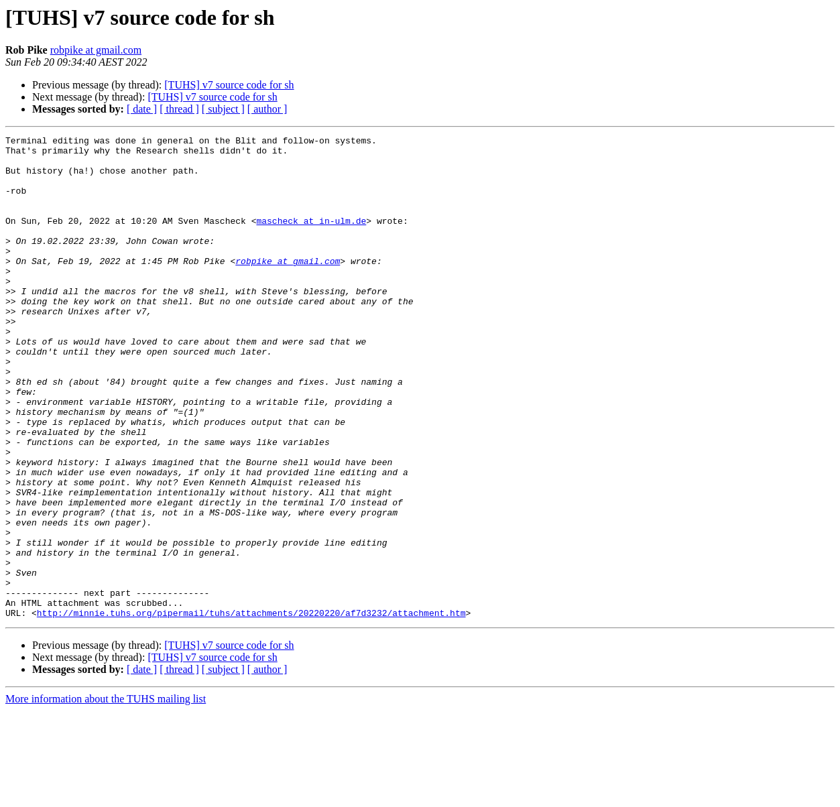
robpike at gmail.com (95, 50)
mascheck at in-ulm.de (311, 239)
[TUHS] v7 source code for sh (229, 84)
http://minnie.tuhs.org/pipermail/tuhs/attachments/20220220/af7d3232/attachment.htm (251, 709)
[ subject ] (223, 109)
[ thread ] (179, 109)
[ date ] (142, 109)
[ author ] (267, 109)
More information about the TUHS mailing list (105, 795)
